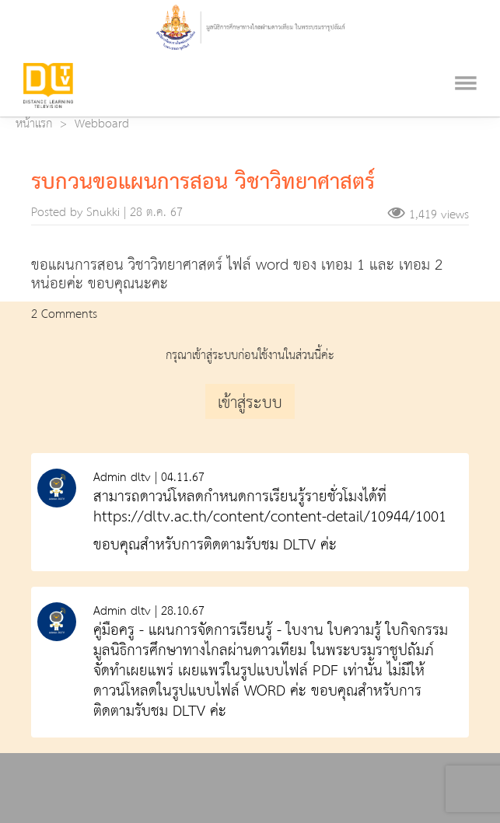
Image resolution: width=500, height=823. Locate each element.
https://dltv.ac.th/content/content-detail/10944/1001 (269, 517)
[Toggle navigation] (466, 63)
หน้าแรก (34, 124)
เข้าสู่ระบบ (250, 403)
